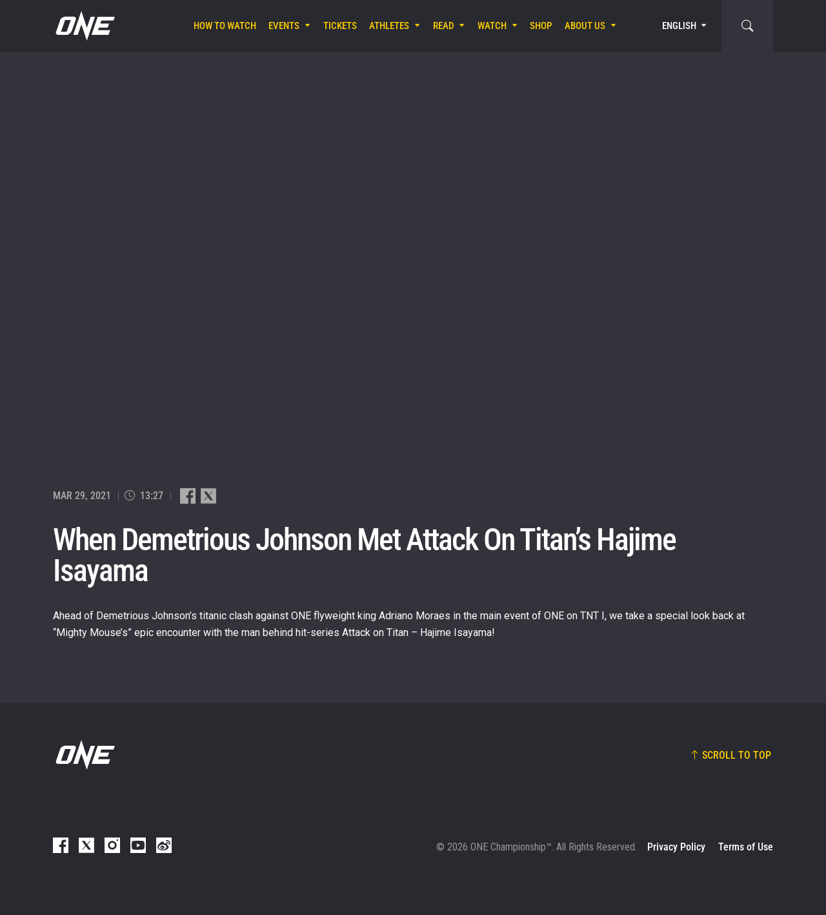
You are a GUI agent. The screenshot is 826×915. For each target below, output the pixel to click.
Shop (541, 26)
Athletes (389, 26)
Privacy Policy (676, 847)
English (679, 26)
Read (443, 26)
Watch (492, 26)
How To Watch (225, 26)
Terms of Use (745, 847)
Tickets (340, 26)
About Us (585, 26)
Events (283, 26)
